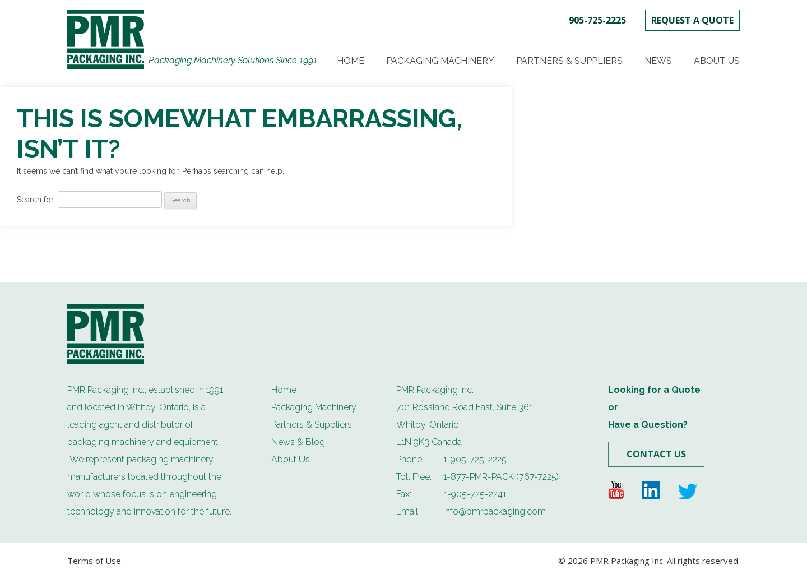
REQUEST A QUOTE (692, 20)
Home (350, 60)
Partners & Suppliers (569, 60)
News (658, 60)
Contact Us (656, 454)
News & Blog (298, 442)
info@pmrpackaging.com (494, 511)
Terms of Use (94, 560)
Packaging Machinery (440, 60)
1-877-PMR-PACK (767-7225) (501, 476)
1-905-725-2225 (475, 459)
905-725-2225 (597, 20)
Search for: (36, 199)
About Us (717, 60)
